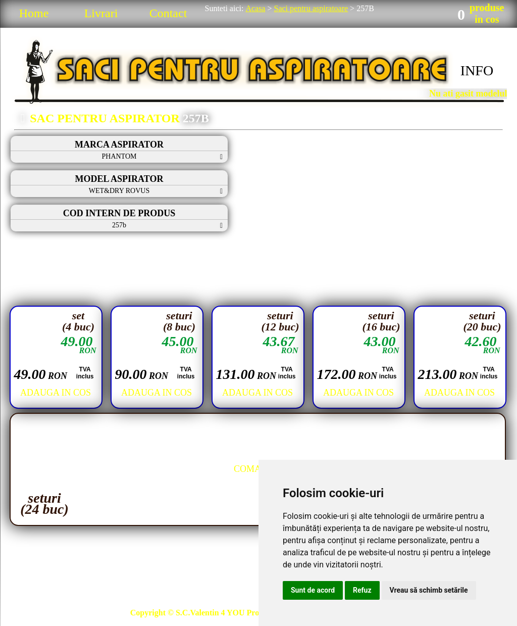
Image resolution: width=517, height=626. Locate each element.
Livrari (101, 13)
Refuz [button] (362, 590)
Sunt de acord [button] (313, 590)
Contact (168, 13)
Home (34, 13)
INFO (476, 70)
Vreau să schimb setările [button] (429, 590)
